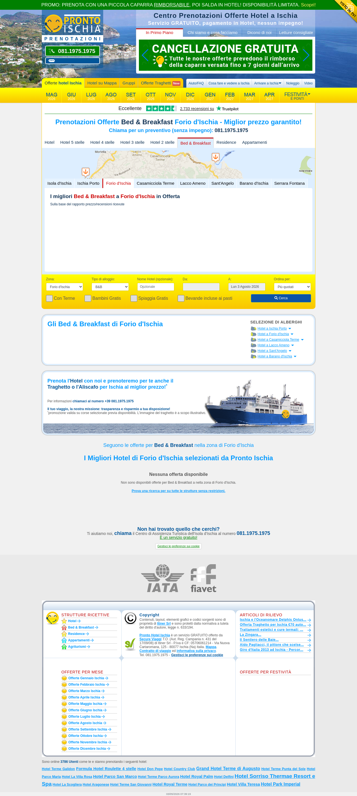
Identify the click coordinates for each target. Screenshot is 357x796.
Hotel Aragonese (96, 785)
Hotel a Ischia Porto (272, 328)
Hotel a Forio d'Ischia (273, 334)
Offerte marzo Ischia (84, 691)
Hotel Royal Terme (170, 784)
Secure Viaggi (150, 639)
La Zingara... (250, 635)
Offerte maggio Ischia (85, 704)
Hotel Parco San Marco (115, 776)
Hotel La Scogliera (67, 785)
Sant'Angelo (222, 183)
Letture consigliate (296, 32)
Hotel (49, 142)
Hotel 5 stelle (72, 142)
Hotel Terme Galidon (58, 769)
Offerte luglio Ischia (84, 717)
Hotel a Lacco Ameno (274, 345)
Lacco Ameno (193, 183)
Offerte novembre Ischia (87, 742)
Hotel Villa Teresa (243, 784)
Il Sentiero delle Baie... (259, 640)
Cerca (281, 298)
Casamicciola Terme (155, 183)
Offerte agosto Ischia (85, 723)
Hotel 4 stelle (102, 142)
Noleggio (292, 83)
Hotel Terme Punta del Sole (283, 769)
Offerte (63, 83)
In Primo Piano (159, 32)
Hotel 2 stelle (162, 142)
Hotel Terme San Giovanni (130, 785)
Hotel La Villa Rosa (77, 777)
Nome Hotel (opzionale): (155, 279)
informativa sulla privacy (196, 651)
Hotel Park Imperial (280, 784)
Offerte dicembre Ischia (87, 749)
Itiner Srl (164, 623)
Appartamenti (254, 142)
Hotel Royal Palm (196, 776)
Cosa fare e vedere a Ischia (229, 83)
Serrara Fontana (289, 183)
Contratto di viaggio (155, 651)
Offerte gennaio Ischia (86, 678)
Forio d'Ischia (118, 183)
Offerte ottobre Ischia (85, 736)
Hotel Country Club (179, 769)
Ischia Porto (88, 183)
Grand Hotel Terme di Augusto (228, 768)
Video (308, 83)
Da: (185, 279)
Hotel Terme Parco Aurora (158, 777)
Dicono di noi (259, 32)
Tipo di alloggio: (103, 279)
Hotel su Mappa (102, 83)
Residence (226, 142)
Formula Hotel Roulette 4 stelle (106, 768)
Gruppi (128, 83)
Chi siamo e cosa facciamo (212, 32)
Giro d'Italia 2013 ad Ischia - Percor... (271, 650)
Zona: (50, 279)
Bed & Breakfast (195, 143)
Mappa (211, 647)
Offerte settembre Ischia (87, 729)
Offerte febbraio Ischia (86, 685)
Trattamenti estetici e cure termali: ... (271, 630)
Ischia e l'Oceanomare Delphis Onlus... (273, 620)
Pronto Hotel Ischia (154, 635)
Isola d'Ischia (59, 183)
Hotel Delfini (224, 777)
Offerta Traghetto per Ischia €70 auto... (273, 625)
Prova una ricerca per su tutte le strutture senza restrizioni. (178, 491)
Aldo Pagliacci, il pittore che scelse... (272, 645)
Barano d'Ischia (254, 183)
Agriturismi (77, 647)
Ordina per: (282, 279)
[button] (178, 546)
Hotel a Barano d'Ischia (275, 356)
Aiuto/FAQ (196, 83)
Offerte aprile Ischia (84, 697)
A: (229, 279)
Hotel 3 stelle (132, 142)
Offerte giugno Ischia (85, 710)
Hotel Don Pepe (150, 769)
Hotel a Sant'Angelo (272, 351)
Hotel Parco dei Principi (207, 785)
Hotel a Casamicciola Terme (278, 340)
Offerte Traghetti (160, 83)
